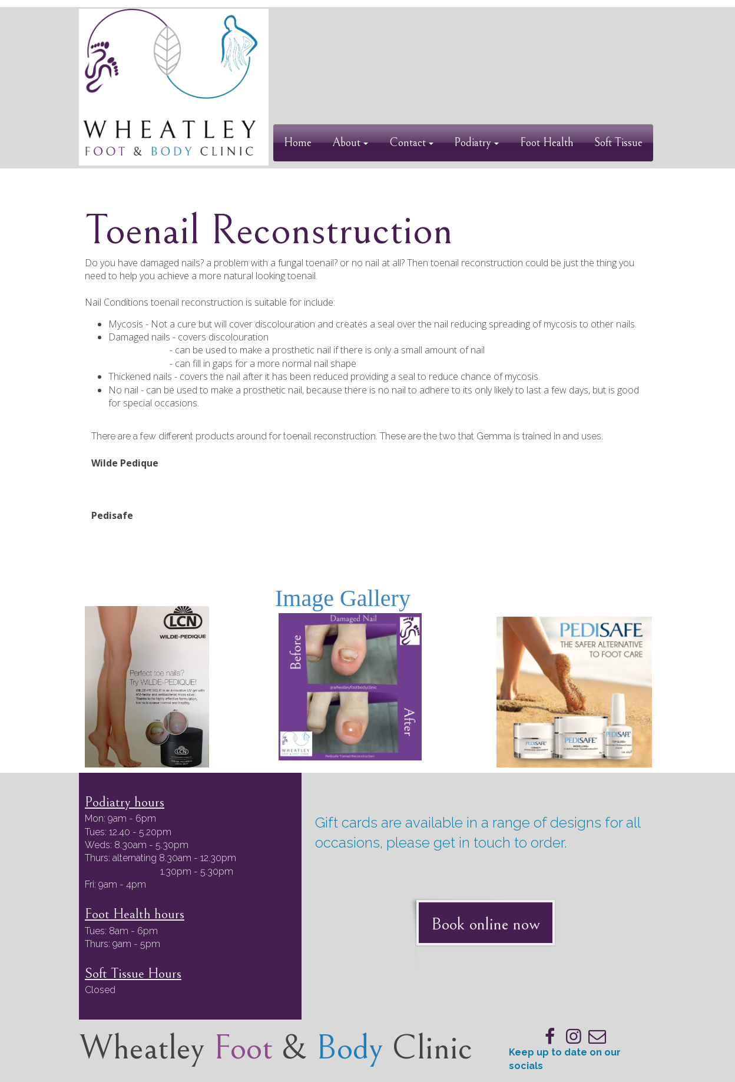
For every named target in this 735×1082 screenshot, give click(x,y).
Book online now (485, 924)
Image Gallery (342, 598)
